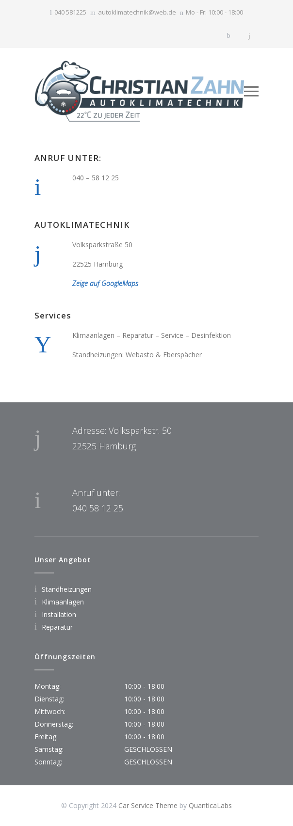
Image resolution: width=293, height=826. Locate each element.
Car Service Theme (148, 805)
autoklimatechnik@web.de (137, 12)
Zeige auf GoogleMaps (105, 283)
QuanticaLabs (210, 805)
